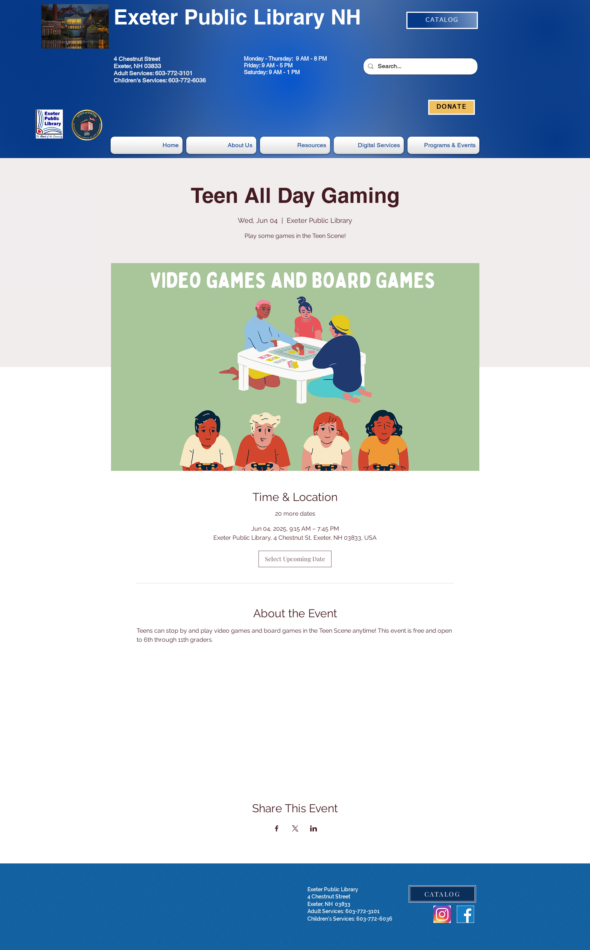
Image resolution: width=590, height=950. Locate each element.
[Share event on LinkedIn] (313, 828)
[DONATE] (451, 107)
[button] (369, 145)
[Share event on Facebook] (276, 828)
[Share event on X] (295, 828)
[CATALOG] (442, 20)
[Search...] (420, 66)
